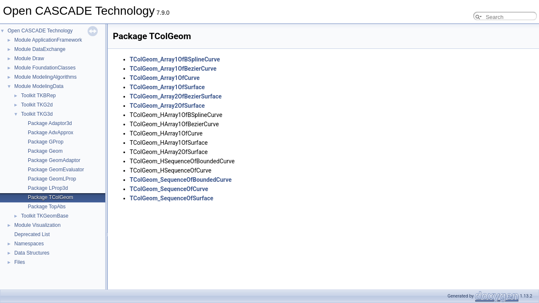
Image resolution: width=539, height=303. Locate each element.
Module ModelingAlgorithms (45, 77)
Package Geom (45, 151)
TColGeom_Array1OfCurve (165, 77)
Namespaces (29, 244)
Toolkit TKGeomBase (45, 216)
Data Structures (31, 253)
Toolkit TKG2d (37, 105)
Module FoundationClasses (44, 68)
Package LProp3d (48, 188)
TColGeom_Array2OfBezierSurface (175, 96)
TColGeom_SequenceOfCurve (169, 189)
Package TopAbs (47, 207)
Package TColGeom (50, 197)
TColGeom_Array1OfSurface (167, 87)
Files (19, 262)
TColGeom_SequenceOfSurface (171, 198)
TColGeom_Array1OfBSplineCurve (175, 59)
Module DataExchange (39, 49)
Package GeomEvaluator (56, 170)
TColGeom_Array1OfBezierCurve (173, 68)
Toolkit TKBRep (38, 95)
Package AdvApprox (50, 133)
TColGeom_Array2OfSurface (167, 105)
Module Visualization (37, 225)
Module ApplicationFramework (48, 40)
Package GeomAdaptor (54, 160)
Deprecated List (32, 234)
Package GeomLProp (52, 179)
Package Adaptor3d (50, 123)
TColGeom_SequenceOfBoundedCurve (181, 179)
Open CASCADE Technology (40, 31)
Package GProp (46, 142)
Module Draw (29, 58)
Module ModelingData (39, 86)
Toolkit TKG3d (37, 114)
